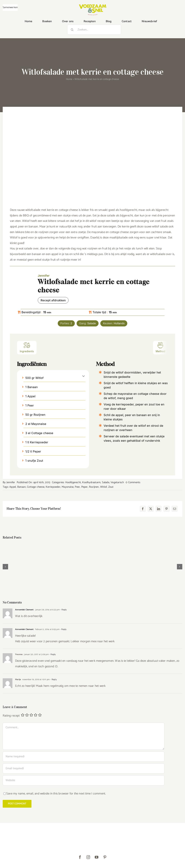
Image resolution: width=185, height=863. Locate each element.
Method (160, 347)
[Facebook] (143, 509)
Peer (77, 487)
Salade (105, 482)
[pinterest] (105, 857)
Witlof (103, 487)
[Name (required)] (83, 757)
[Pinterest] (166, 509)
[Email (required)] (83, 768)
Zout (111, 487)
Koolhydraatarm (91, 482)
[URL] (83, 780)
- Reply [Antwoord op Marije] (53, 679)
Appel (12, 487)
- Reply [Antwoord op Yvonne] (52, 654)
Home (69, 79)
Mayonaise (68, 487)
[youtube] (96, 857)
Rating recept (11, 715)
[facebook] (80, 857)
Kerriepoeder (53, 487)
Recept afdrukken (53, 300)
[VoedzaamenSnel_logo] (92, 5)
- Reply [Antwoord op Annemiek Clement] (63, 609)
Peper (84, 487)
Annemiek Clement (24, 609)
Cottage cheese (35, 487)
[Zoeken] (72, 30)
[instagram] (88, 857)
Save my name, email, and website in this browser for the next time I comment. (56, 793)
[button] (83, 376)
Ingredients (27, 347)
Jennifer (10, 482)
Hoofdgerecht (73, 482)
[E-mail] (175, 509)
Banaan (21, 487)
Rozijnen (94, 487)
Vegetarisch (117, 482)
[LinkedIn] (159, 509)
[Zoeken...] (94, 30)
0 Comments (133, 482)
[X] (151, 509)
